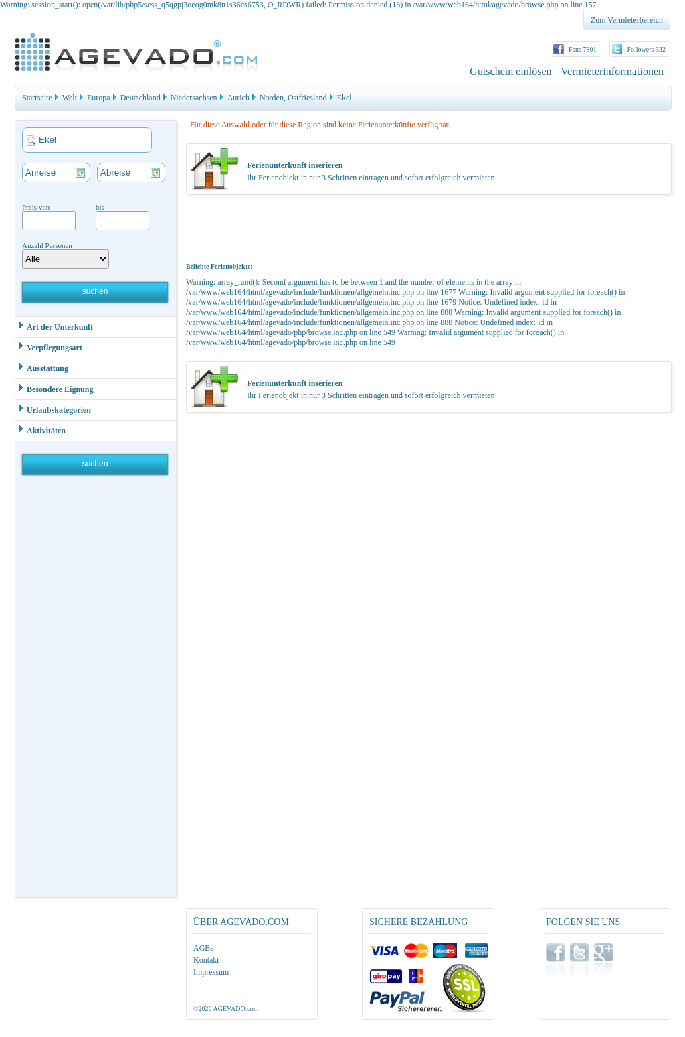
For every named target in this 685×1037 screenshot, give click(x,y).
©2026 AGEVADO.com (225, 1008)
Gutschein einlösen (510, 71)
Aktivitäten (40, 429)
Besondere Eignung (54, 388)
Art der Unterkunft (54, 326)
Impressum (211, 972)
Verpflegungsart (48, 346)
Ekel (344, 97)
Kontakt (206, 960)
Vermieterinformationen (612, 71)
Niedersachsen (194, 97)
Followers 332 (646, 49)
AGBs (203, 948)
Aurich (238, 97)
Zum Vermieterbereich (627, 20)
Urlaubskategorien (53, 409)
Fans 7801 (582, 49)
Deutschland (140, 97)
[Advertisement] (96, 689)
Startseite (37, 97)
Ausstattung (41, 367)
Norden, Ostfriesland (293, 97)
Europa (98, 97)
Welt (69, 97)
